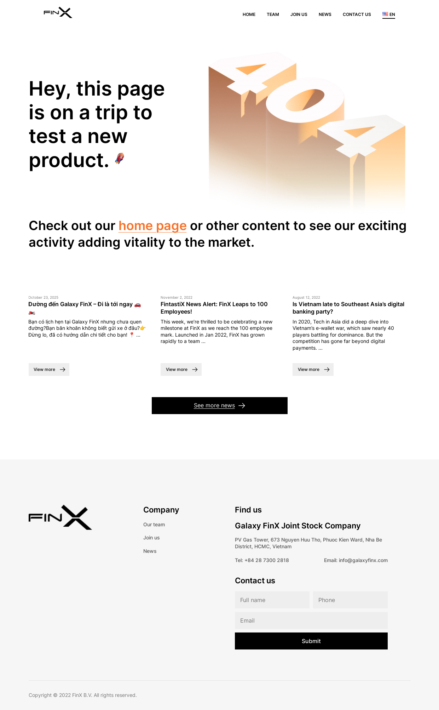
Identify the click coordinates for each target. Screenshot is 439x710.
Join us (298, 14)
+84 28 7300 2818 (266, 560)
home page (153, 225)
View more (44, 369)
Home (249, 14)
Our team (154, 524)
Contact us (357, 14)
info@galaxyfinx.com (363, 560)
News (325, 14)
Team (273, 14)
